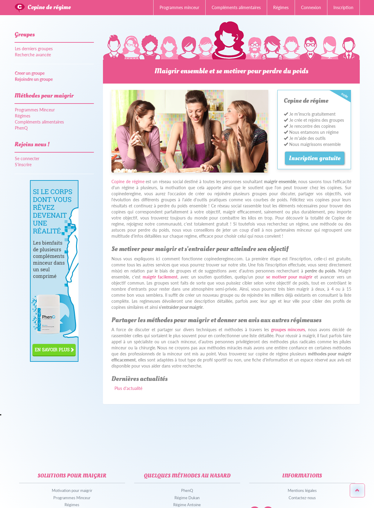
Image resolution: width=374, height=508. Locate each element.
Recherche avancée (33, 54)
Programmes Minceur (35, 109)
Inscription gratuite (314, 158)
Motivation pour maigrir (72, 490)
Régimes (281, 7)
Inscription (343, 7)
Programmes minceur (179, 7)
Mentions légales (302, 490)
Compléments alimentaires (236, 7)
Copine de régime (49, 7)
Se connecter (27, 158)
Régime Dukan (187, 497)
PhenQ (21, 127)
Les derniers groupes (34, 48)
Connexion (311, 7)
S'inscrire (23, 164)
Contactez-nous (302, 497)
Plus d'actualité (128, 388)
